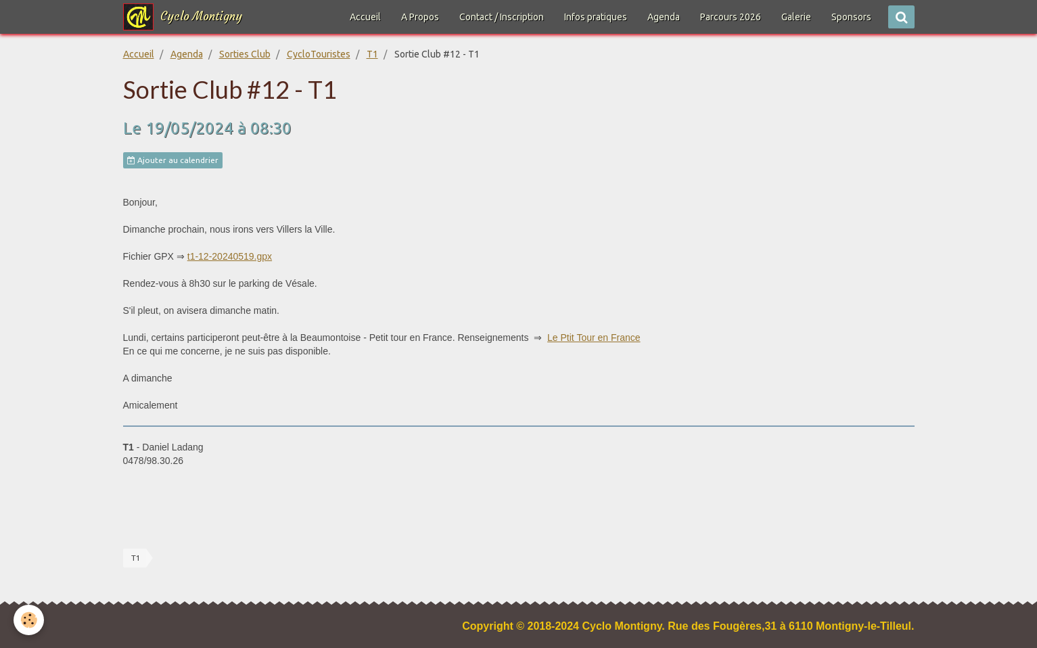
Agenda (663, 16)
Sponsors (851, 16)
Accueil (365, 16)
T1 (372, 54)
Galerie (796, 16)
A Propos (420, 16)
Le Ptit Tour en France (593, 337)
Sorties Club (245, 54)
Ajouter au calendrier (172, 160)
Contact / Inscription (501, 16)
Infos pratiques (595, 16)
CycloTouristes (318, 54)
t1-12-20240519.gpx (229, 256)
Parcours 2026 (730, 16)
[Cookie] (29, 620)
